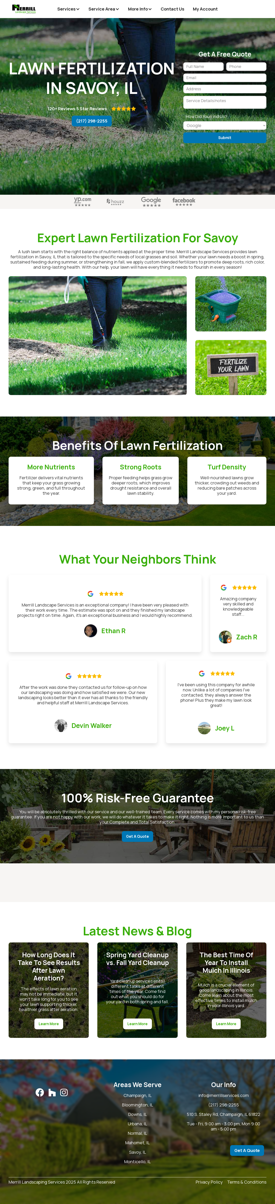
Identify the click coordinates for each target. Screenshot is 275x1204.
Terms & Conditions (246, 1182)
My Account (205, 9)
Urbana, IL (160, 1123)
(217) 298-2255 (91, 121)
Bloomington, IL (160, 1104)
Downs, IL (160, 1114)
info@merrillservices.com (231, 1095)
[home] (24, 9)
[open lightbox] (98, 335)
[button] (68, 9)
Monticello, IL (160, 1161)
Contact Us (172, 9)
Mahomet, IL (160, 1142)
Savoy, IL (160, 1152)
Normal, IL (160, 1133)
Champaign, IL (160, 1095)
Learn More (48, 1024)
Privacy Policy (209, 1182)
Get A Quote (137, 836)
